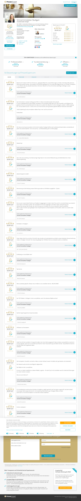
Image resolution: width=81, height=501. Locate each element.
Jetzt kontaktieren (70, 5)
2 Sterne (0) (59, 77)
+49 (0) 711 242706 (22, 41)
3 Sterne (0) (46, 77)
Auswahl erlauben (68, 491)
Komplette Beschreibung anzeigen (24, 26)
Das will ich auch (66, 2)
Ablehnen (67, 495)
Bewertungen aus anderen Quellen (10, 38)
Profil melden (20, 465)
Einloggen (74, 2)
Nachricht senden (48, 456)
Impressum (8, 495)
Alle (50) (9, 77)
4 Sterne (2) (34, 77)
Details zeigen (49, 498)
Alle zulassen (67, 488)
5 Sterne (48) (21, 77)
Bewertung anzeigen (67, 44)
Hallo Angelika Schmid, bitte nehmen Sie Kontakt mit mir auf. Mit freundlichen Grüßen (25, 449)
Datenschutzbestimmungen (17, 495)
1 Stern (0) (71, 77)
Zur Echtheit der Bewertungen (10, 41)
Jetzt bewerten (9, 45)
